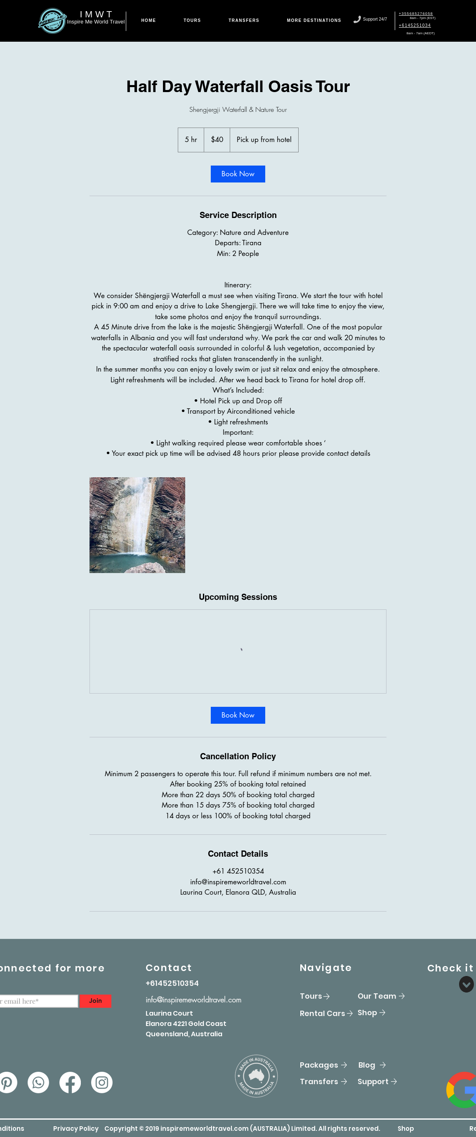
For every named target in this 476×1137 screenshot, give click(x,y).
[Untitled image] (137, 525)
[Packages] (329, 1065)
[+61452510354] (175, 983)
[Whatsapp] (38, 1082)
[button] (76, 1128)
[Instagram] (102, 1082)
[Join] (95, 1001)
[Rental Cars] (329, 1013)
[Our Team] (387, 996)
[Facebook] (70, 1082)
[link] (238, 174)
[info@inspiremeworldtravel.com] (211, 1000)
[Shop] (387, 1012)
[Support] (387, 1081)
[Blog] (387, 1065)
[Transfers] (329, 1081)
